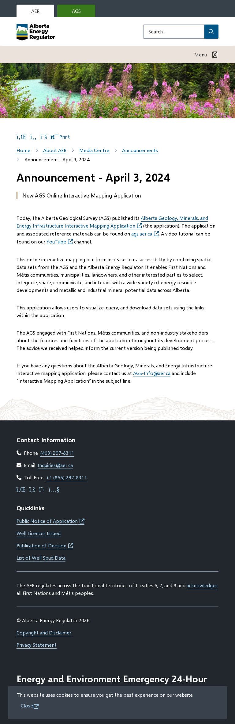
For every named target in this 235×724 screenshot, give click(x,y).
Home (23, 150)
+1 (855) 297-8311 (66, 477)
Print (60, 137)
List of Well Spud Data (41, 558)
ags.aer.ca (145, 233)
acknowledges (202, 585)
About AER (54, 150)
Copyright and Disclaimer (44, 632)
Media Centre (94, 150)
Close (27, 705)
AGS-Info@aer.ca (151, 373)
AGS (81, 12)
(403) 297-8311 (57, 453)
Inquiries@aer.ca (55, 465)
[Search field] (173, 32)
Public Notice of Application (50, 521)
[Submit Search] (211, 32)
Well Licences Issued (39, 533)
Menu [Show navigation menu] (200, 54)
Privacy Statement (37, 645)
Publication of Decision (45, 545)
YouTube (60, 241)
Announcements (140, 150)
